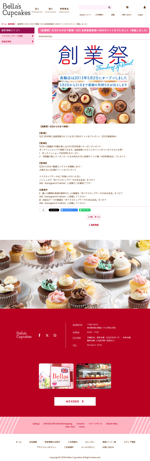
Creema (80, 429)
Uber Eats (70, 432)
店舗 (112, 14)
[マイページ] (144, 7)
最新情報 (94, 225)
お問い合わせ (127, 14)
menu (82, 432)
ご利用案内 (99, 14)
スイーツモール (95, 429)
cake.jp (36, 429)
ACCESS (75, 407)
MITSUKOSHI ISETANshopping (58, 429)
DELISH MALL (112, 429)
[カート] (127, 7)
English (140, 14)
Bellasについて (85, 14)
